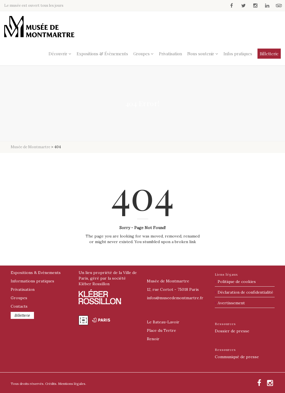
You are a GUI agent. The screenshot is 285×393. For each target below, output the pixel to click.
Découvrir (58, 53)
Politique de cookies (237, 281)
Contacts (19, 306)
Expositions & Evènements (36, 272)
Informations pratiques (32, 281)
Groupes (141, 53)
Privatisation (170, 53)
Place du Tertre (161, 330)
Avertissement (231, 302)
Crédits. (51, 383)
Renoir (153, 338)
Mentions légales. (72, 383)
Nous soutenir (200, 53)
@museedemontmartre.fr (175, 297)
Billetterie (269, 53)
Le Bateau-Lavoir (163, 322)
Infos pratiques (238, 53)
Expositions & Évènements (102, 53)
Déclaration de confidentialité (245, 292)
